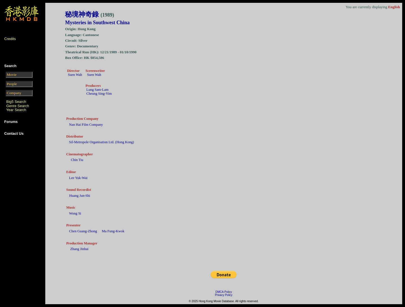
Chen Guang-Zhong (83, 231)
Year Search (16, 110)
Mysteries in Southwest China (97, 22)
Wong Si (75, 213)
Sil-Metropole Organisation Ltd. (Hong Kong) (101, 142)
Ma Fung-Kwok (113, 231)
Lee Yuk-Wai (78, 178)
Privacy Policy (223, 295)
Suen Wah (75, 75)
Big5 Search (16, 102)
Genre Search (17, 106)
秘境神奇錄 (89, 14)
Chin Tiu (77, 160)
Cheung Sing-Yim (99, 94)
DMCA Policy (223, 291)
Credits (10, 39)
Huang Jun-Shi (79, 196)
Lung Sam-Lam (97, 90)
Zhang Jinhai (79, 249)
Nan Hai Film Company (86, 125)
